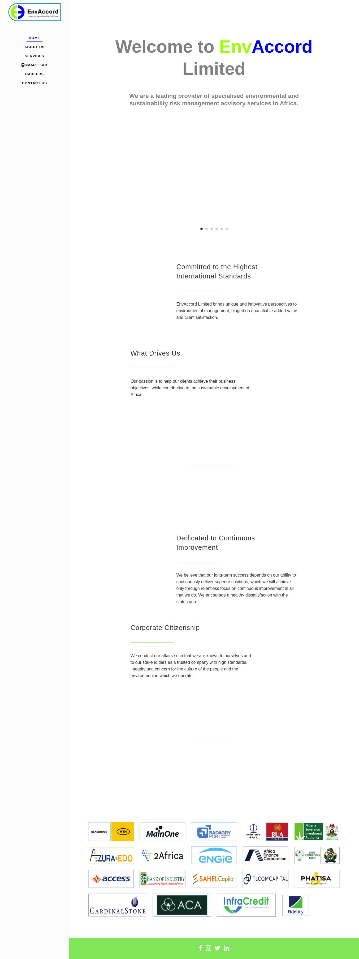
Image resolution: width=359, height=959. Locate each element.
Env (235, 46)
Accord (282, 46)
